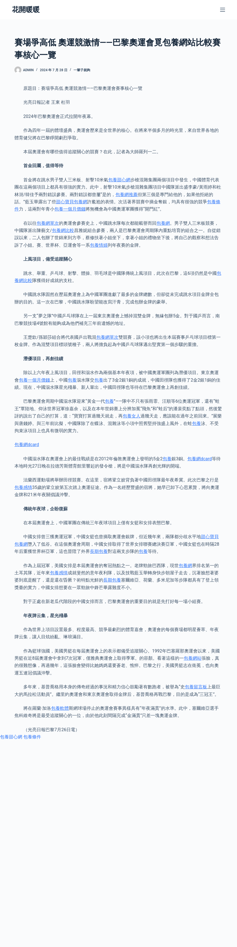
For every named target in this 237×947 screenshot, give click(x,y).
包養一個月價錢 (69, 209)
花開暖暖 (26, 10)
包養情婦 (99, 245)
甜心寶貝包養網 (71, 201)
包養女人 (131, 416)
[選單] (222, 9)
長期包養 (99, 551)
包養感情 (23, 487)
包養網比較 (63, 230)
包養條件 (32, 737)
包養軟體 (60, 708)
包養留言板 (196, 686)
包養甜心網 (119, 179)
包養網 (163, 223)
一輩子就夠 (82, 70)
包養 (72, 380)
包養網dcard (26, 444)
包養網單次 (48, 223)
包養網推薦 (126, 194)
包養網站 (192, 658)
